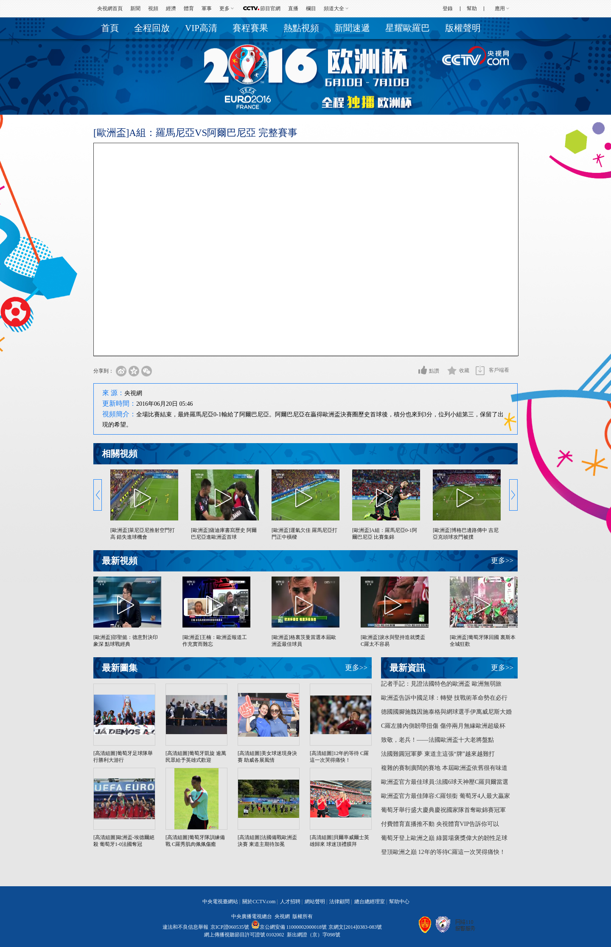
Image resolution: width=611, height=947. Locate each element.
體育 (189, 8)
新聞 (135, 8)
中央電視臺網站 (220, 902)
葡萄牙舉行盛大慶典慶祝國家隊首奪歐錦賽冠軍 (443, 810)
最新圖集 (119, 668)
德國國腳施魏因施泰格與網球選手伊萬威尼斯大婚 (446, 712)
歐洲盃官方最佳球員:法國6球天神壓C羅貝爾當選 (444, 782)
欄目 (311, 8)
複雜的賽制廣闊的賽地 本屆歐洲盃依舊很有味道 (444, 768)
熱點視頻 (301, 28)
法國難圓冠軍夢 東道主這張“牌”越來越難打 (438, 754)
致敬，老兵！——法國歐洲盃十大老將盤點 (437, 740)
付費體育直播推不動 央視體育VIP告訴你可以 (440, 824)
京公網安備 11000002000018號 (289, 927)
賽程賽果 (250, 28)
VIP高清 (201, 28)
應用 (500, 8)
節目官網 (270, 8)
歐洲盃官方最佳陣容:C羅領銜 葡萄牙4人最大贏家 (445, 796)
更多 (224, 8)
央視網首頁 (110, 8)
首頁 (110, 28)
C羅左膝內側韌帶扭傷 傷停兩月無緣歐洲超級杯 (443, 726)
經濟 (171, 8)
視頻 (153, 8)
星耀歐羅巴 (407, 28)
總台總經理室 (369, 902)
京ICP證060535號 (229, 927)
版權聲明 (463, 28)
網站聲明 (315, 902)
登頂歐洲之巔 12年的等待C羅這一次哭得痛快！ (443, 852)
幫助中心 (399, 902)
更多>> (502, 561)
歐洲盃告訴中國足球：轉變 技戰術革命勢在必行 (444, 698)
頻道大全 (334, 8)
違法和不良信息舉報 (185, 927)
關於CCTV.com (258, 902)
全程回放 (152, 28)
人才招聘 (290, 902)
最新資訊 (407, 668)
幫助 (472, 8)
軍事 (207, 8)
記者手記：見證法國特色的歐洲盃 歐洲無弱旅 (441, 684)
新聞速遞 (352, 28)
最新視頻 (119, 561)
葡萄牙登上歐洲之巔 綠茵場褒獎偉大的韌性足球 (444, 838)
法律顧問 (339, 902)
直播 (293, 8)
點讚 (434, 371)
